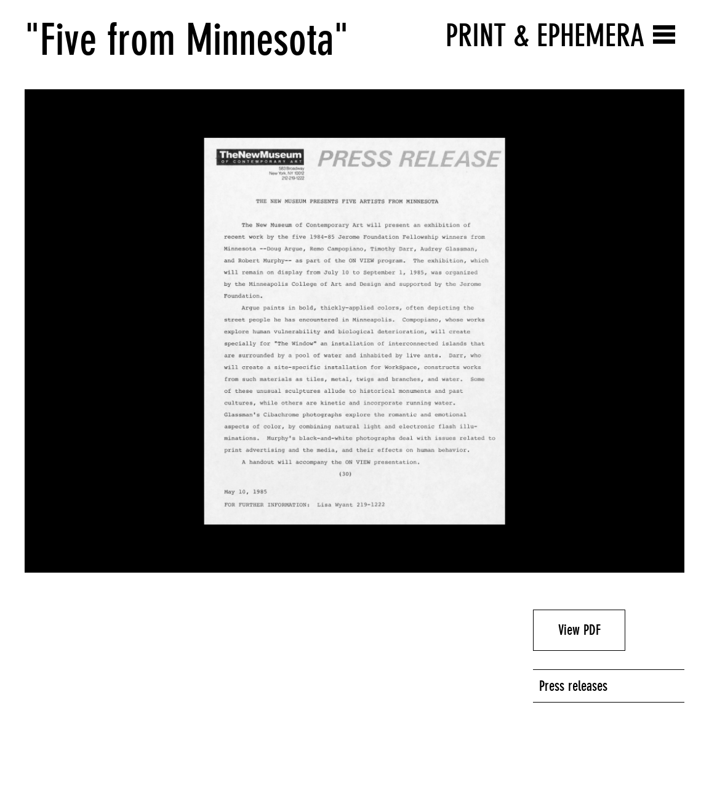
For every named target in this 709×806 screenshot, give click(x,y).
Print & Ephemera (545, 35)
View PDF (579, 630)
